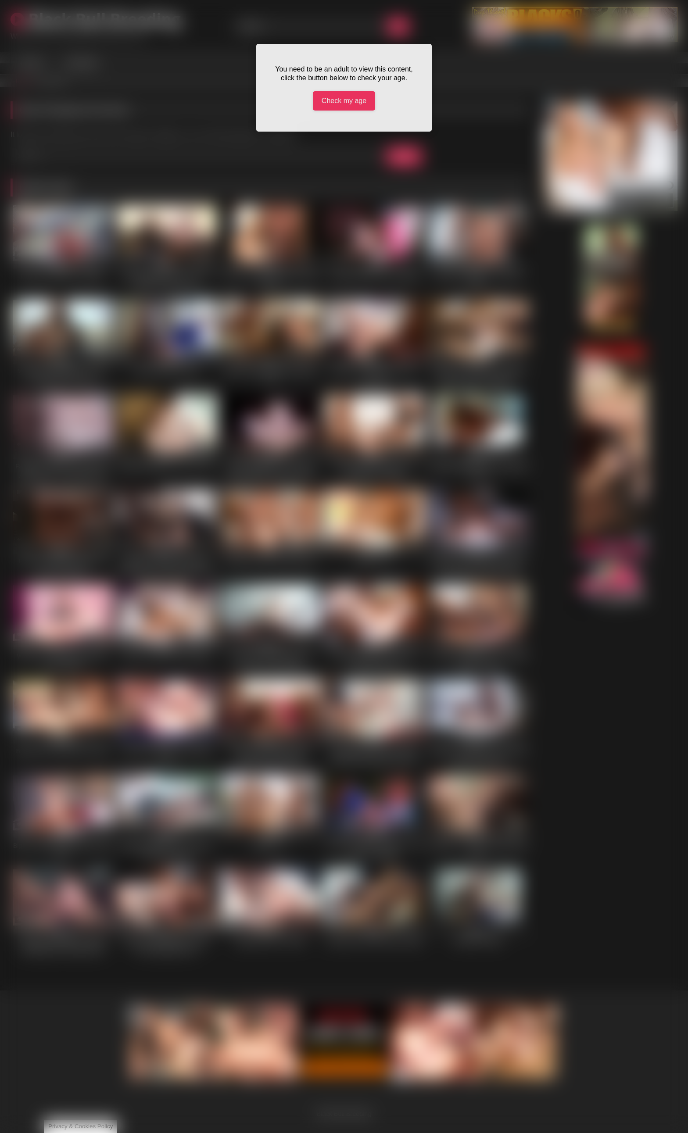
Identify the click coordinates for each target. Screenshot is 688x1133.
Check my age (344, 100)
